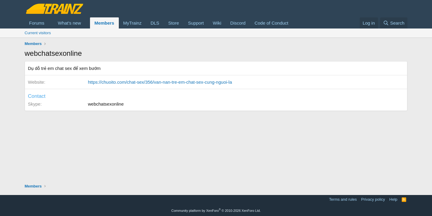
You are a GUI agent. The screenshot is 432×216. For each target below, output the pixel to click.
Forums (36, 23)
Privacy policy (373, 199)
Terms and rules (343, 199)
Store (173, 23)
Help (393, 199)
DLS (155, 23)
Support (196, 23)
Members (104, 23)
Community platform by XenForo (216, 210)
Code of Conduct (271, 23)
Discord (238, 23)
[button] (49, 22)
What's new (69, 23)
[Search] (393, 22)
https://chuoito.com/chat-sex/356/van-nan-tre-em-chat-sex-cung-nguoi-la (160, 82)
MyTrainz (132, 23)
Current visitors (38, 33)
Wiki (217, 23)
